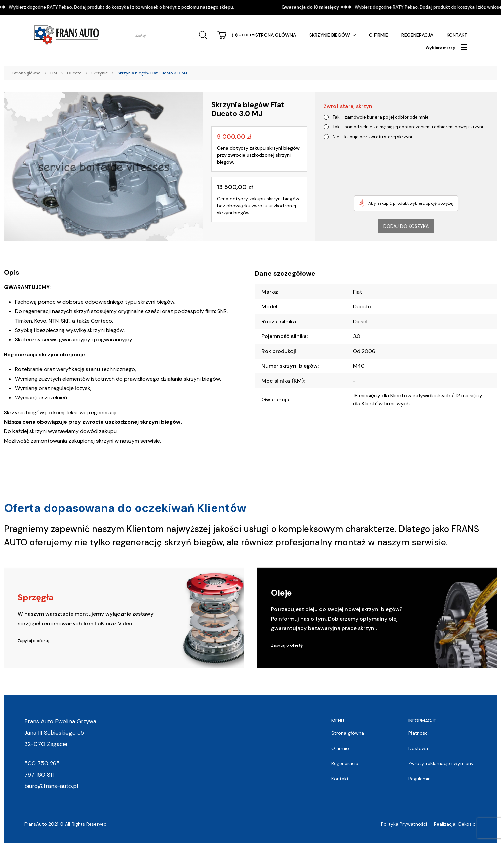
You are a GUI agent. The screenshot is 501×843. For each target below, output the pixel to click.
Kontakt (457, 35)
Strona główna (275, 35)
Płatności (418, 733)
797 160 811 (39, 774)
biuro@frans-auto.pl (51, 786)
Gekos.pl (467, 824)
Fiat (53, 73)
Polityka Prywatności (404, 824)
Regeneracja (417, 35)
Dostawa (418, 748)
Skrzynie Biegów (329, 35)
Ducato (74, 73)
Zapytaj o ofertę (33, 640)
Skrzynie (99, 73)
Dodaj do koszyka (406, 226)
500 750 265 (42, 763)
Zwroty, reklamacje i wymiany (441, 763)
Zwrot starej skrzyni (349, 106)
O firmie (378, 35)
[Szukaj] (202, 35)
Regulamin (419, 779)
